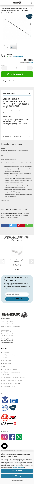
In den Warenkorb (15, 74)
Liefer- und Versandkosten (10, 369)
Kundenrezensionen (12, 137)
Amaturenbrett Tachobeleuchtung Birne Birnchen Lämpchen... (17, 260)
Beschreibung (9, 93)
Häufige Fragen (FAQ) (9, 355)
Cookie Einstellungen (9, 386)
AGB (4, 366)
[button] (4, 68)
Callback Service (7, 375)
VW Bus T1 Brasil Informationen (12, 383)
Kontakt (5, 358)
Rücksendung (7, 363)
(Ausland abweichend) (18, 56)
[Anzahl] (17, 68)
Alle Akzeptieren (17, 470)
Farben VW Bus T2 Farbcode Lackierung (14, 377)
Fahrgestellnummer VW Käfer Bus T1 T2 (14, 380)
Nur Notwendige (17, 476)
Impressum (6, 352)
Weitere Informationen (17, 480)
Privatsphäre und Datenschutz (11, 372)
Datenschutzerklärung (18, 467)
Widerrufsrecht (7, 360)
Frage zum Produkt (8, 81)
